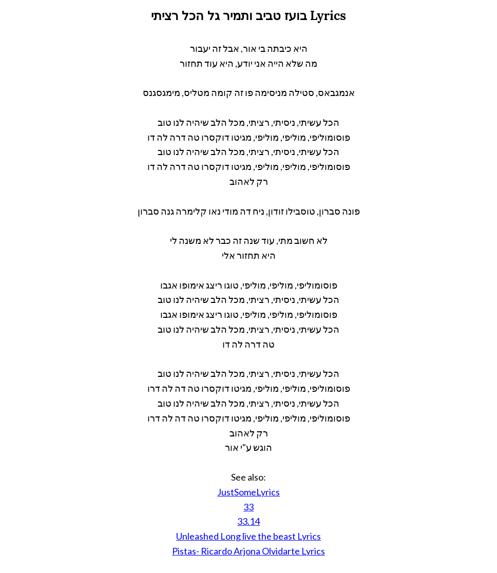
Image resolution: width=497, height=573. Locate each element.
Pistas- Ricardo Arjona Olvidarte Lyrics (248, 551)
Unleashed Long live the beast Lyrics (248, 536)
